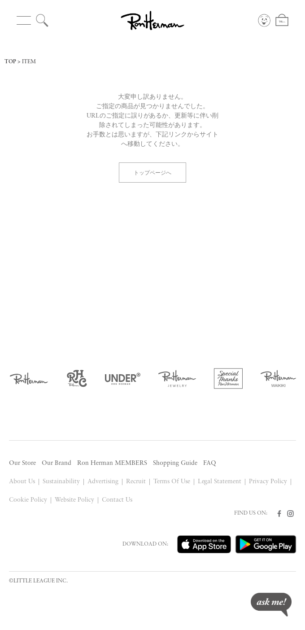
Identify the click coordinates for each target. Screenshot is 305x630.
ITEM (29, 62)
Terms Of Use (171, 481)
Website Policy (74, 500)
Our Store (22, 463)
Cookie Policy (28, 500)
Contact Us (117, 500)
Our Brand (56, 463)
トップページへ (152, 172)
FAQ (209, 463)
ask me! (271, 605)
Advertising (102, 481)
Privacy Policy (268, 481)
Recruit (136, 481)
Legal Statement (220, 481)
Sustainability (61, 481)
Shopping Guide (175, 463)
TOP (10, 62)
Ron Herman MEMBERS (112, 463)
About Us (22, 481)
